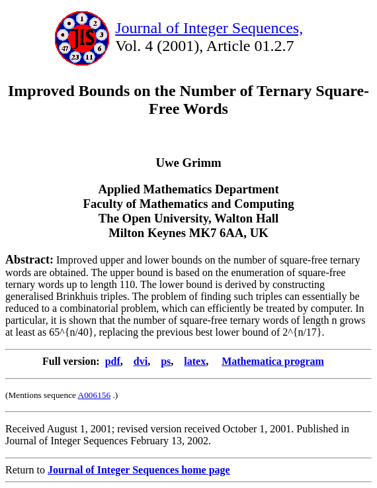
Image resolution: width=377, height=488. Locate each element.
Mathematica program (273, 361)
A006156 (94, 395)
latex (195, 361)
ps (166, 361)
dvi (140, 361)
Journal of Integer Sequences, (209, 27)
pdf (112, 361)
